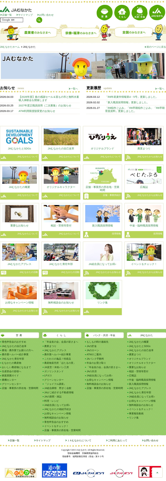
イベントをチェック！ (56, 426)
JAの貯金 (92, 346)
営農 (19, 335)
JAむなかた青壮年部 (13, 358)
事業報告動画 (136, 413)
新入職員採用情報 (138, 384)
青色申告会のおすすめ (14, 341)
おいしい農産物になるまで (16, 367)
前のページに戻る (156, 46)
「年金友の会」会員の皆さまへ (61, 341)
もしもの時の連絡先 (97, 341)
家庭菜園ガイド (10, 375)
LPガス (48, 375)
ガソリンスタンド (54, 371)
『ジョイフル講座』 (55, 384)
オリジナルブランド (140, 358)
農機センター (9, 379)
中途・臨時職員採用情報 (142, 379)
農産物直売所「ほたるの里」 (60, 362)
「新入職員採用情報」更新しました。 (127, 102)
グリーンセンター (11, 384)
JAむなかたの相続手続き (57, 409)
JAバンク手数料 (95, 358)
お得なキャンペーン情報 (57, 413)
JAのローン (93, 350)
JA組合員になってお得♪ (57, 405)
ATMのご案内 (94, 354)
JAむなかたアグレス (55, 350)
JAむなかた (146, 335)
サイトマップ (25, 14)
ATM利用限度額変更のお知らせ (37, 110)
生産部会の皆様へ (11, 371)
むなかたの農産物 (11, 362)
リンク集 (134, 417)
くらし (61, 335)
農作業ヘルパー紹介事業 (15, 354)
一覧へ (74, 88)
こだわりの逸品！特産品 (57, 358)
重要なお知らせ (137, 367)
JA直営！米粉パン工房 (56, 367)
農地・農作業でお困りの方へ (17, 350)
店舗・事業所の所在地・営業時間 (20, 388)
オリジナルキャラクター (142, 362)
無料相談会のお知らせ (56, 417)
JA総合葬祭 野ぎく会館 (57, 388)
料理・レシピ (51, 400)
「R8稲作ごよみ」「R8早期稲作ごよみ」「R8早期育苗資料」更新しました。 (135, 109)
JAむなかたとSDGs (139, 346)
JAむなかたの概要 (139, 341)
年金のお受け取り (96, 362)
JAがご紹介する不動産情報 (59, 392)
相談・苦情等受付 (138, 371)
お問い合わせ (46, 14)
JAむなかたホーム (10, 46)
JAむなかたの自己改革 (14, 346)
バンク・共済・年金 (104, 335)
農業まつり (50, 346)
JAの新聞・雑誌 (53, 396)
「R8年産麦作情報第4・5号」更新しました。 (131, 96)
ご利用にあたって (117, 440)
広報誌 (132, 375)
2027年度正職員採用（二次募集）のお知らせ (45, 105)
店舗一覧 (7, 14)
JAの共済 (92, 371)
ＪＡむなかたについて (79, 440)
